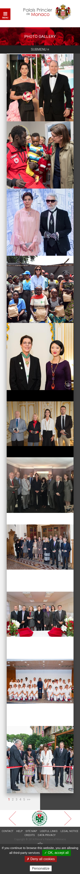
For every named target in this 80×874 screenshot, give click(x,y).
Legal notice (69, 831)
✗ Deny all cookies (41, 859)
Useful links (49, 831)
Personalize (41, 868)
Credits (29, 835)
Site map (31, 831)
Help (19, 831)
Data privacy (47, 835)
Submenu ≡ (40, 49)
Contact (7, 831)
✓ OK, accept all (56, 852)
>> (28, 799)
